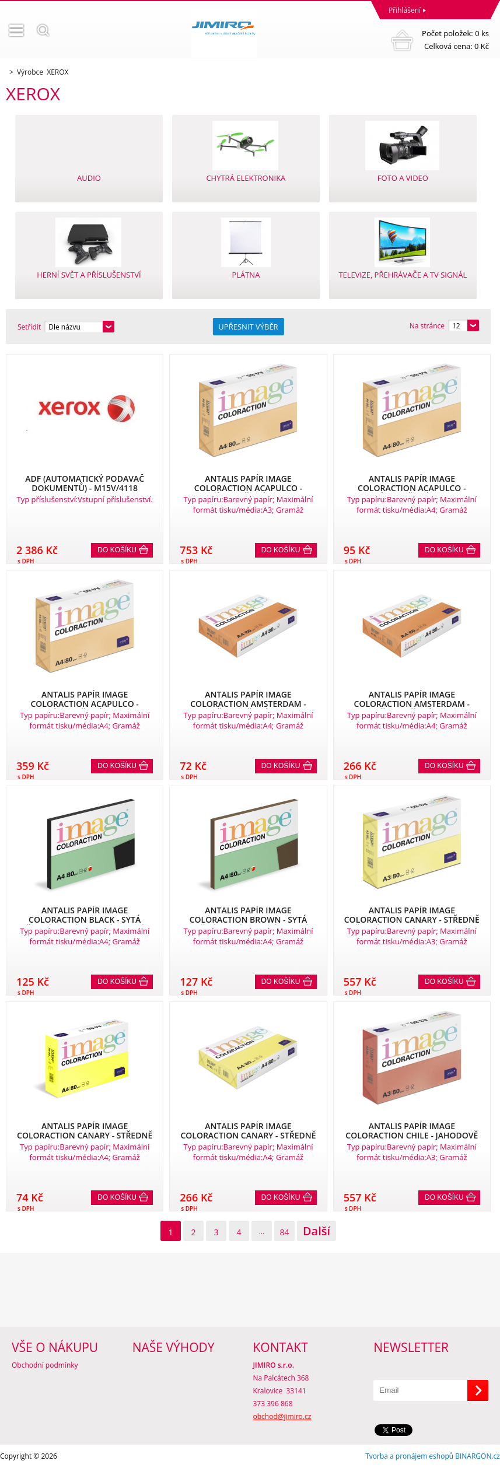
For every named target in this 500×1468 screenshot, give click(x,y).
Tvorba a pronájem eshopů (409, 1456)
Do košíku (117, 550)
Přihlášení (405, 10)
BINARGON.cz (477, 1456)
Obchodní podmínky (45, 1365)
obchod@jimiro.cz (282, 1416)
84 (284, 1232)
